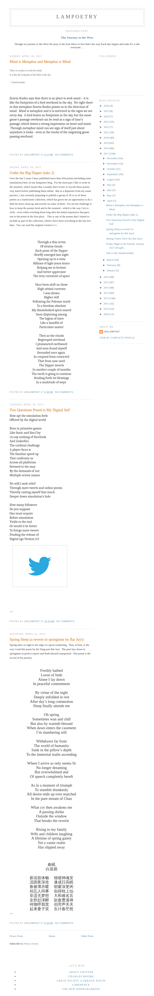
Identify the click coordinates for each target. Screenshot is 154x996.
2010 (106, 308)
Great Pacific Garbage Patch (81, 980)
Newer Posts (16, 936)
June (109, 190)
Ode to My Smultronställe (120, 253)
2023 (106, 121)
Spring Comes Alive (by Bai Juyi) (124, 238)
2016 (106, 276)
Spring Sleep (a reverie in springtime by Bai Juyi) (47, 639)
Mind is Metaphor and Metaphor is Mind (40, 62)
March (110, 259)
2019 (106, 142)
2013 (106, 292)
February (112, 265)
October (111, 168)
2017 (106, 153)
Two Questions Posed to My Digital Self (40, 410)
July (109, 184)
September (113, 174)
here (54, 225)
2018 (106, 148)
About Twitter (81, 972)
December (112, 158)
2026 (106, 105)
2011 (106, 303)
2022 (106, 127)
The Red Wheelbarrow (81, 988)
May (109, 195)
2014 (106, 287)
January (111, 270)
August (111, 179)
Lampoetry (77, 17)
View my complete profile (117, 338)
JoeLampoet (112, 332)
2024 (106, 116)
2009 (106, 314)
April (110, 200)
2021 (106, 132)
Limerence (81, 984)
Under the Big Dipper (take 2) (32, 173)
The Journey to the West (77, 37)
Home (52, 936)
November (113, 163)
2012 (106, 298)
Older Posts (87, 936)
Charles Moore (81, 976)
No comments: (65, 155)
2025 (106, 111)
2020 (106, 137)
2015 (106, 282)
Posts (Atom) (31, 943)
